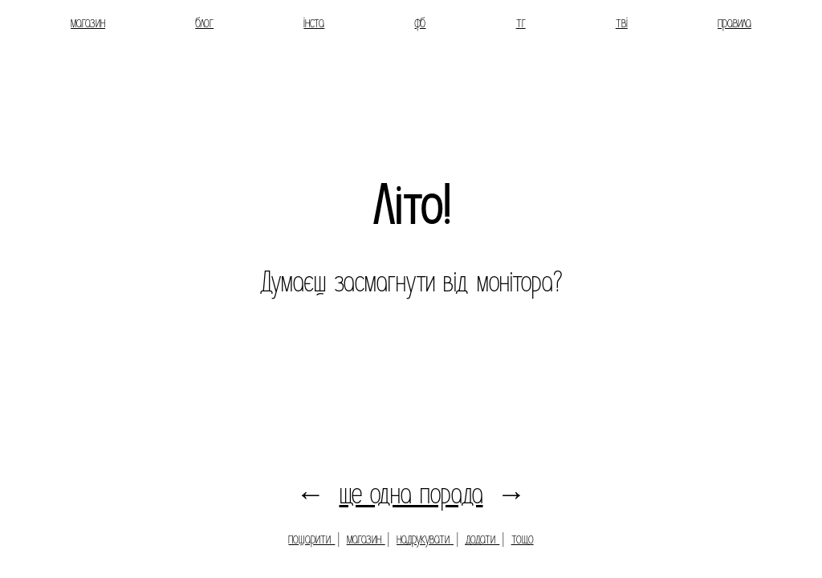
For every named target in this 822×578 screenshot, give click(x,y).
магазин (88, 22)
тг (521, 22)
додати (482, 539)
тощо (522, 539)
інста (313, 22)
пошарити (311, 539)
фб (419, 22)
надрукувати (425, 539)
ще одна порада (411, 494)
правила (734, 22)
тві (622, 22)
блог (204, 22)
